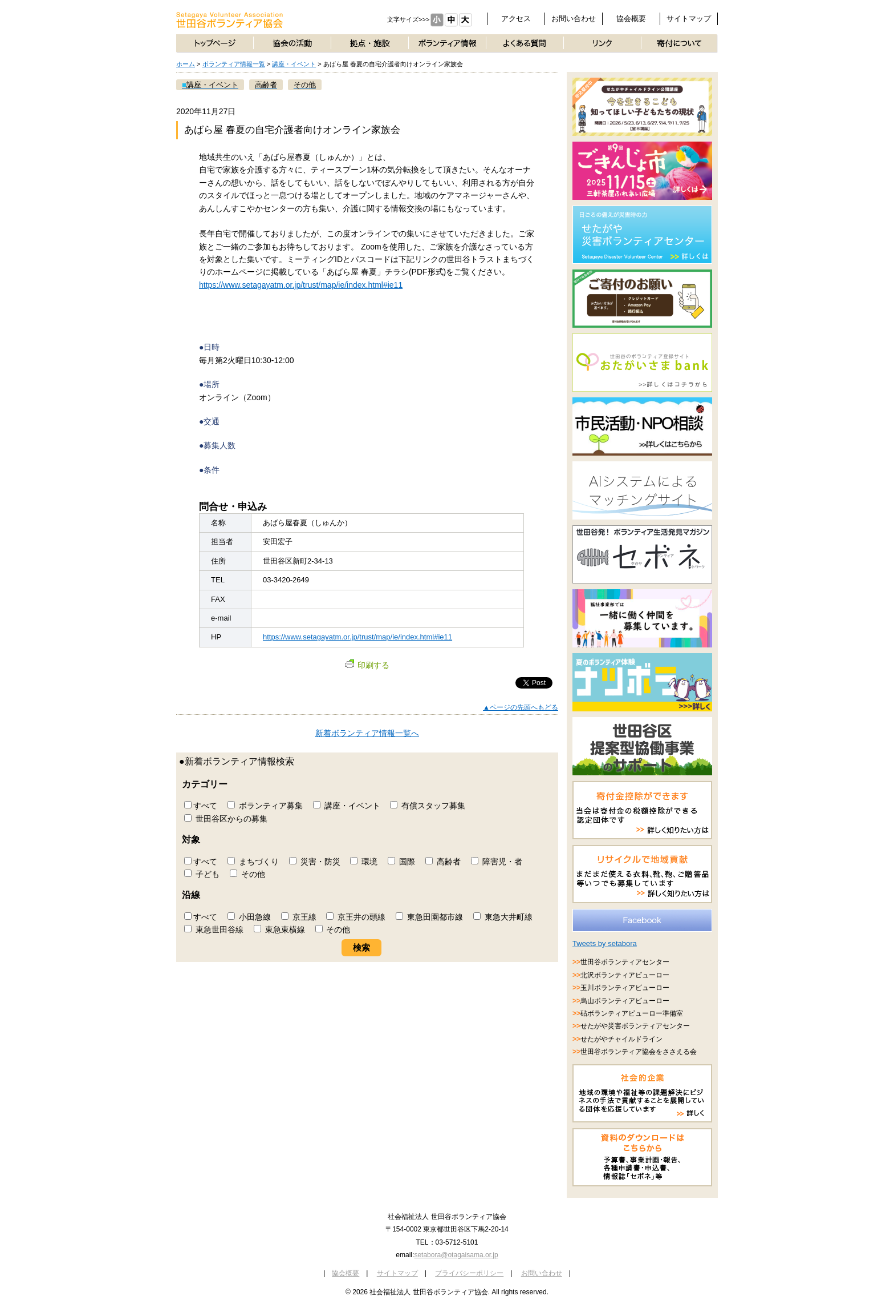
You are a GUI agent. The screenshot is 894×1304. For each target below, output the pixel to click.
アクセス (516, 18)
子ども (202, 874)
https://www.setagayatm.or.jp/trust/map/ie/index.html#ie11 (301, 284)
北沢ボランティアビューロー (624, 975)
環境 (363, 861)
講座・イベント (294, 64)
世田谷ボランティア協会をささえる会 (638, 1052)
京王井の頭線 (355, 916)
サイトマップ (689, 18)
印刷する (367, 665)
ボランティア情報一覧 (233, 64)
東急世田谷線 (213, 929)
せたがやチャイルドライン (621, 1039)
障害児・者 (496, 861)
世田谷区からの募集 (225, 818)
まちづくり (253, 861)
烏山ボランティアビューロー (624, 1001)
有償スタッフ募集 (427, 805)
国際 (401, 861)
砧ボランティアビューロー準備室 (631, 1013)
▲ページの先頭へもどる (520, 707)
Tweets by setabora (604, 943)
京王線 (298, 916)
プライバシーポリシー (469, 1273)
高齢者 (443, 861)
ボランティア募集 (265, 805)
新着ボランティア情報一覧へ (367, 733)
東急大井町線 (503, 916)
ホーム (185, 64)
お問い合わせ (573, 18)
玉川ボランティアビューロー (624, 988)
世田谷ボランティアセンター (624, 962)
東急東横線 (279, 929)
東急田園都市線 (429, 916)
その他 (247, 874)
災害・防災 (314, 861)
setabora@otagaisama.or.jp (456, 1255)
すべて (200, 805)
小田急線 (249, 916)
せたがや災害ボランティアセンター (635, 1026)
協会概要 (631, 18)
